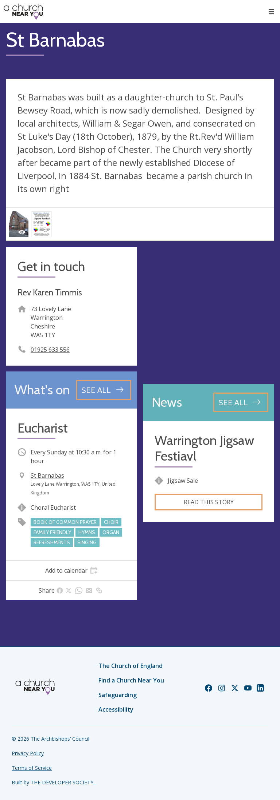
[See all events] (103, 390)
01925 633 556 (50, 350)
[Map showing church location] (208, 312)
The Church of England (130, 666)
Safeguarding (117, 695)
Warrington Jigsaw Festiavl (204, 448)
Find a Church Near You (131, 680)
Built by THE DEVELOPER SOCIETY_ (54, 782)
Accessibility (115, 709)
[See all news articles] (240, 402)
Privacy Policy (28, 753)
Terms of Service (32, 767)
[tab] (71, 570)
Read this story (209, 502)
